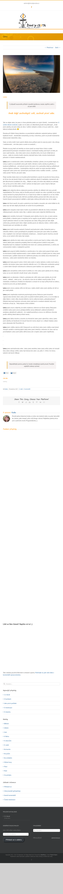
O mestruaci (8, 708)
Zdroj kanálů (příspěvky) (12, 791)
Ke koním (7, 749)
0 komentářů (27, 389)
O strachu (7, 712)
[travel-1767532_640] (31, 74)
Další (56, 47)
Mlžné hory (8, 762)
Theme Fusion (53, 854)
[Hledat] (4, 683)
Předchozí (50, 47)
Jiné (5, 732)
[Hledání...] (31, 683)
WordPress (43, 854)
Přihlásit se (8, 787)
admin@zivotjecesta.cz (31, 3)
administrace (55, 838)
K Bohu (6, 736)
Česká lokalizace (9, 800)
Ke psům (7, 754)
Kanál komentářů (10, 795)
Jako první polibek (10, 703)
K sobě (21, 389)
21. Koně (7, 695)
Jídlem (6, 728)
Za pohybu (7, 775)
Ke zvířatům (8, 758)
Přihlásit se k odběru (14, 840)
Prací (5, 766)
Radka (6, 389)
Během (6, 724)
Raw (5, 771)
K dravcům (7, 741)
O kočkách (7, 699)
